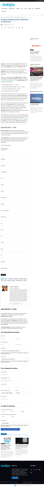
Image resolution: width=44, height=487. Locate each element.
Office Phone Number (5, 210)
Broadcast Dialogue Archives (8, 17)
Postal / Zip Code (4, 396)
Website (2, 191)
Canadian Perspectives (35, 64)
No (12, 411)
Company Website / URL (5, 378)
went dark (25, 117)
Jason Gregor (10, 278)
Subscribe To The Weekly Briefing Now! (10, 429)
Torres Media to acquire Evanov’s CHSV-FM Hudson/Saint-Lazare (6, 447)
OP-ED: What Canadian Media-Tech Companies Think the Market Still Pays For (36, 79)
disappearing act (20, 119)
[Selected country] (1, 387)
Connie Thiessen (5, 24)
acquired (14, 80)
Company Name (4, 172)
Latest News (3, 443)
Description (3, 261)
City (1, 236)
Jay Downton (16, 278)
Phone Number (3, 197)
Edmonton (5, 278)
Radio (2, 280)
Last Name (3, 165)
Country (2, 242)
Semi (23, 411)
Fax (1, 223)
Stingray (13, 280)
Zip (1, 255)
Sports (5, 280)
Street (2, 229)
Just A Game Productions (23, 278)
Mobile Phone (3, 216)
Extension (2, 204)
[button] (42, 14)
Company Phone (4, 384)
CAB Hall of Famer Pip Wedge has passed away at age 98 (21, 446)
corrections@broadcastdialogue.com (17, 301)
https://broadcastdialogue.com (15, 288)
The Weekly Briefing (34, 104)
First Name (3, 159)
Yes (3, 411)
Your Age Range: (3, 420)
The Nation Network (19, 280)
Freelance (31, 49)
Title (1, 178)
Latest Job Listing (34, 38)
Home (2, 17)
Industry (2, 184)
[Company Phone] (15, 387)
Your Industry (3, 348)
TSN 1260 (24, 280)
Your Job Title (3, 356)
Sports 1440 (9, 280)
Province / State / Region (5, 390)
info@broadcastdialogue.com (13, 481)
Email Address (4, 149)
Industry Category (4, 268)
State (2, 249)
